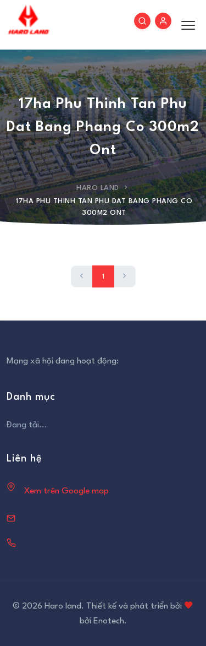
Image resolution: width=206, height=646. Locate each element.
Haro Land (97, 188)
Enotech (108, 621)
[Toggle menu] (185, 25)
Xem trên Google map (66, 491)
